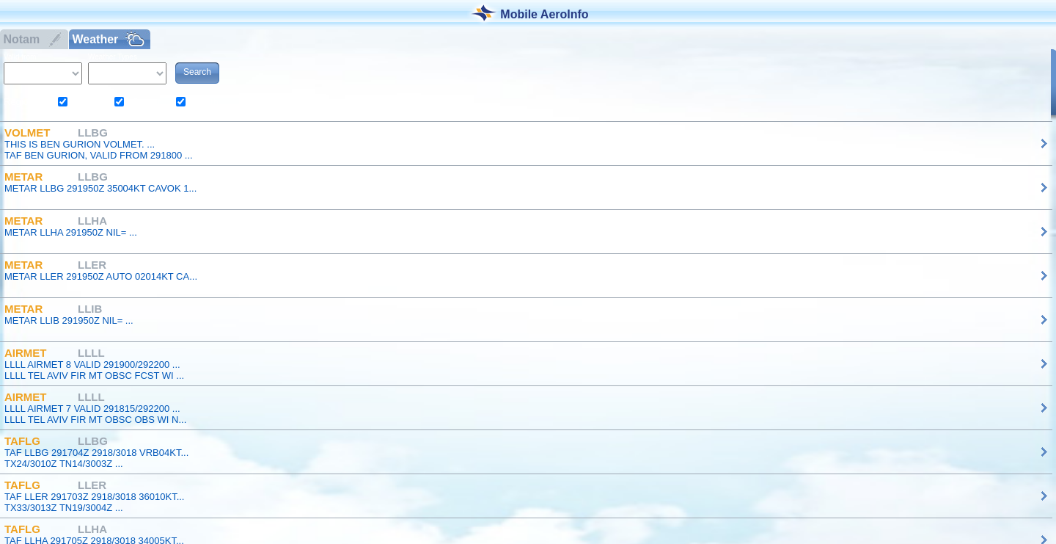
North (87, 101)
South (206, 101)
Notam (20, 39)
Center (146, 101)
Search (197, 72)
